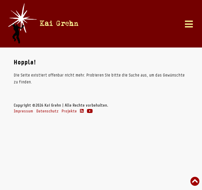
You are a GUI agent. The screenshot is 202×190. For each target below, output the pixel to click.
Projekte (69, 111)
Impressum (23, 111)
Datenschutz (47, 111)
